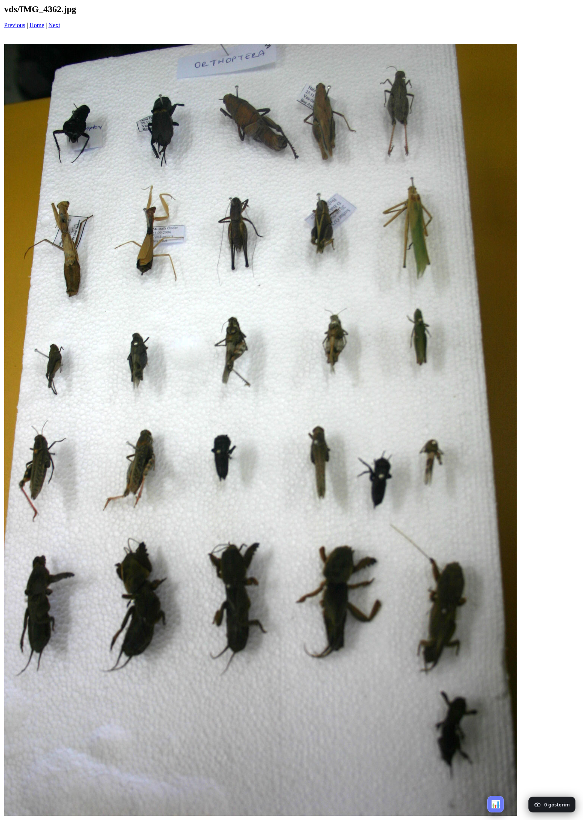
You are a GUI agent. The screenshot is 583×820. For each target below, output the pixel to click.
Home (36, 25)
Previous (14, 25)
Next (54, 25)
